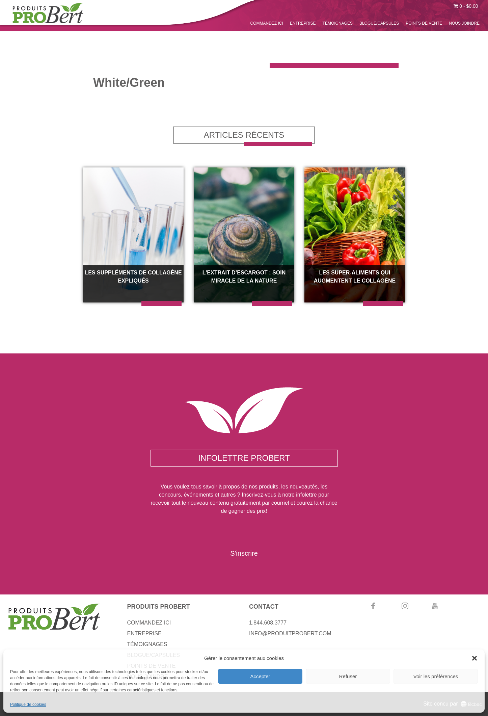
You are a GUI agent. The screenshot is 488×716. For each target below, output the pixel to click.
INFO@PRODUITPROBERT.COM (290, 633)
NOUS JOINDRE (464, 23)
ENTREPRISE (303, 23)
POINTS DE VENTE (424, 23)
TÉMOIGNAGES (338, 23)
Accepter (260, 676)
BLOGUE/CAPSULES (379, 23)
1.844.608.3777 (268, 623)
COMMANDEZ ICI (266, 23)
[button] (474, 658)
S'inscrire (244, 553)
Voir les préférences (435, 676)
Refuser (348, 676)
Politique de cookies (28, 704)
